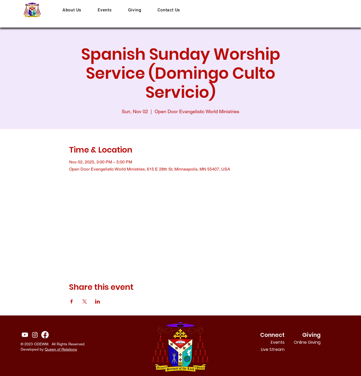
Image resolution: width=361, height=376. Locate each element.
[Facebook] (45, 334)
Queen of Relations (61, 349)
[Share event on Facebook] (71, 301)
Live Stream (273, 349)
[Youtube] (25, 334)
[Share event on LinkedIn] (97, 301)
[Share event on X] (84, 301)
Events (278, 342)
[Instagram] (35, 334)
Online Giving (313, 342)
